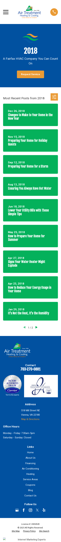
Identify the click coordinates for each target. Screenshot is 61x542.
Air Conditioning (30, 468)
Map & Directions (30, 419)
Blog (30, 490)
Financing (30, 463)
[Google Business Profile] (17, 510)
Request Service (30, 74)
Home (30, 452)
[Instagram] (30, 510)
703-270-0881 (30, 369)
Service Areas (30, 479)
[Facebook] (23, 510)
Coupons (30, 484)
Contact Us (30, 495)
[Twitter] (37, 510)
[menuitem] (16, 531)
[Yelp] (44, 510)
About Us (30, 457)
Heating (30, 474)
